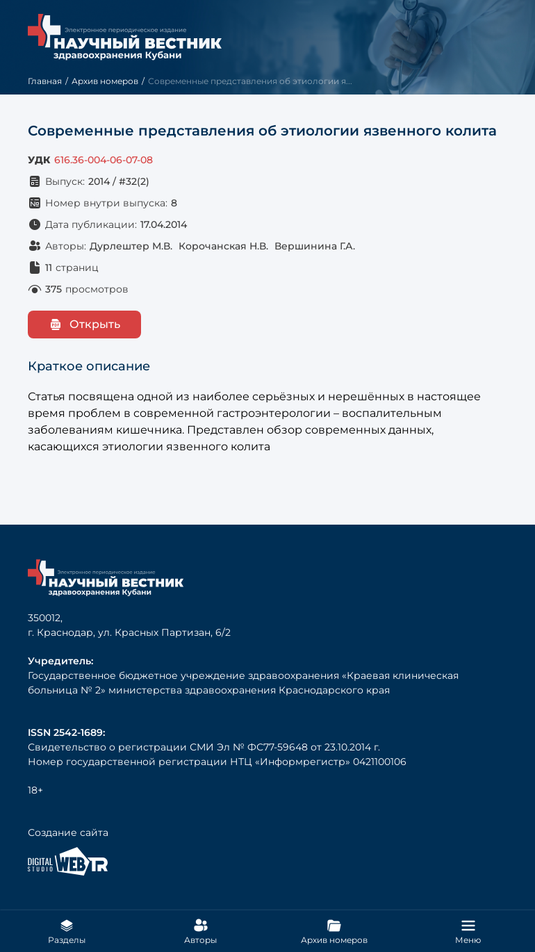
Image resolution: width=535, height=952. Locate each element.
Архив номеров (105, 81)
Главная (45, 81)
